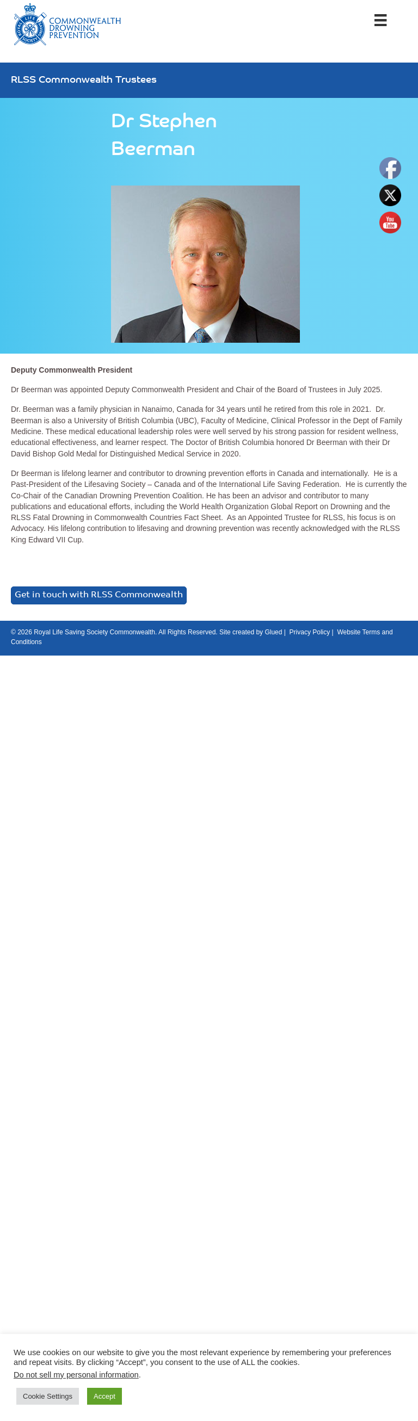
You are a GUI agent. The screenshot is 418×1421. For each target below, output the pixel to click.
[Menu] (380, 20)
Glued (273, 632)
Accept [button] (104, 1396)
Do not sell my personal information (76, 1374)
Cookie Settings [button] (47, 1396)
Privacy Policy (310, 632)
